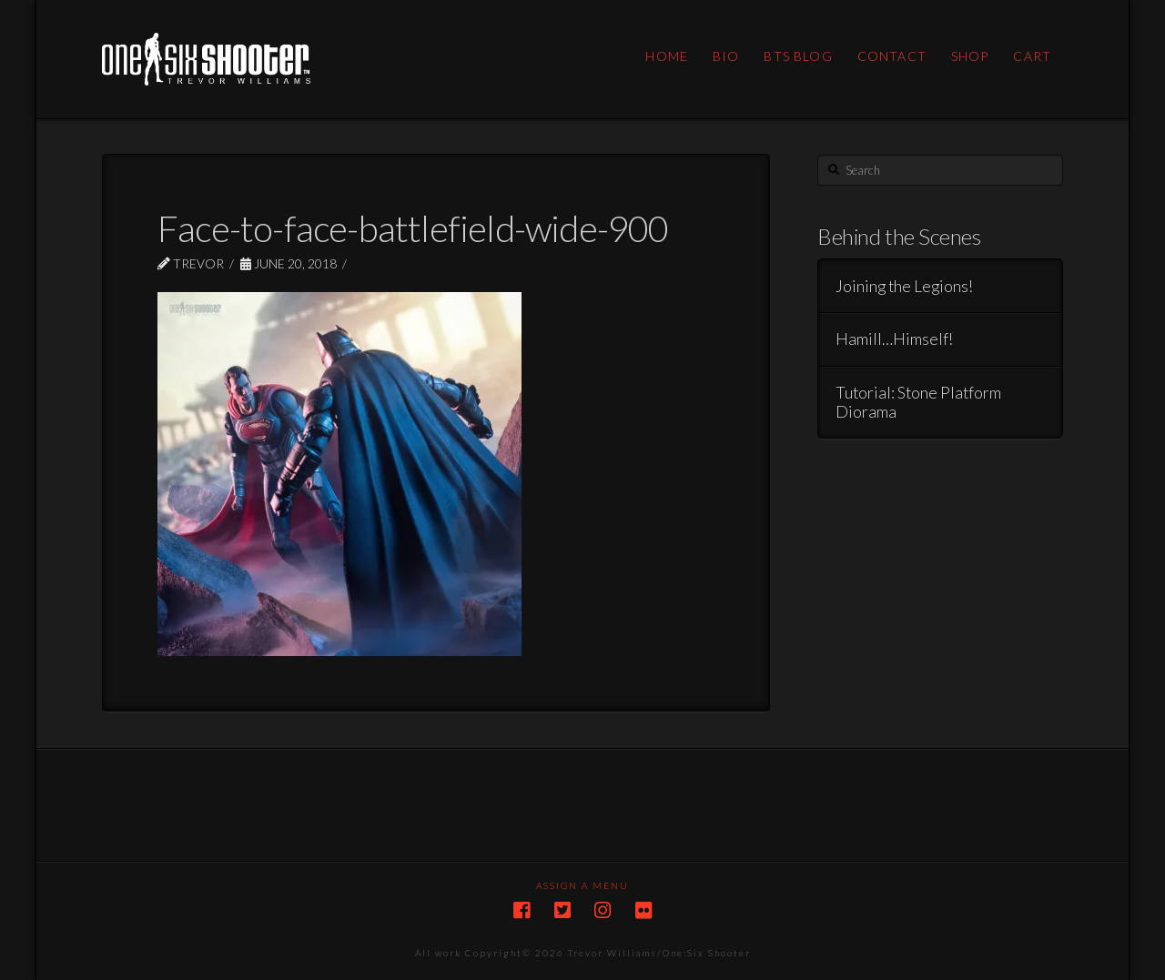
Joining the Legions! (904, 286)
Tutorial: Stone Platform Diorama (918, 402)
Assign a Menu (582, 885)
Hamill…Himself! (894, 339)
